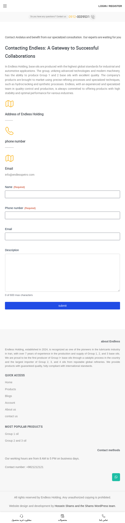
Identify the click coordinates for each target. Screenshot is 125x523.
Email (8, 229)
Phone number (20, 208)
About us (10, 409)
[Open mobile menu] (5, 6)
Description (12, 250)
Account (10, 402)
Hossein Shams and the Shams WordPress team (85, 506)
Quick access (15, 375)
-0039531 (79, 17)
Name (15, 187)
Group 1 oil (11, 433)
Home (8, 382)
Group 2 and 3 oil (15, 440)
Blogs (8, 396)
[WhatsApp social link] (116, 477)
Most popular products (24, 427)
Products (10, 389)
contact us (11, 416)
